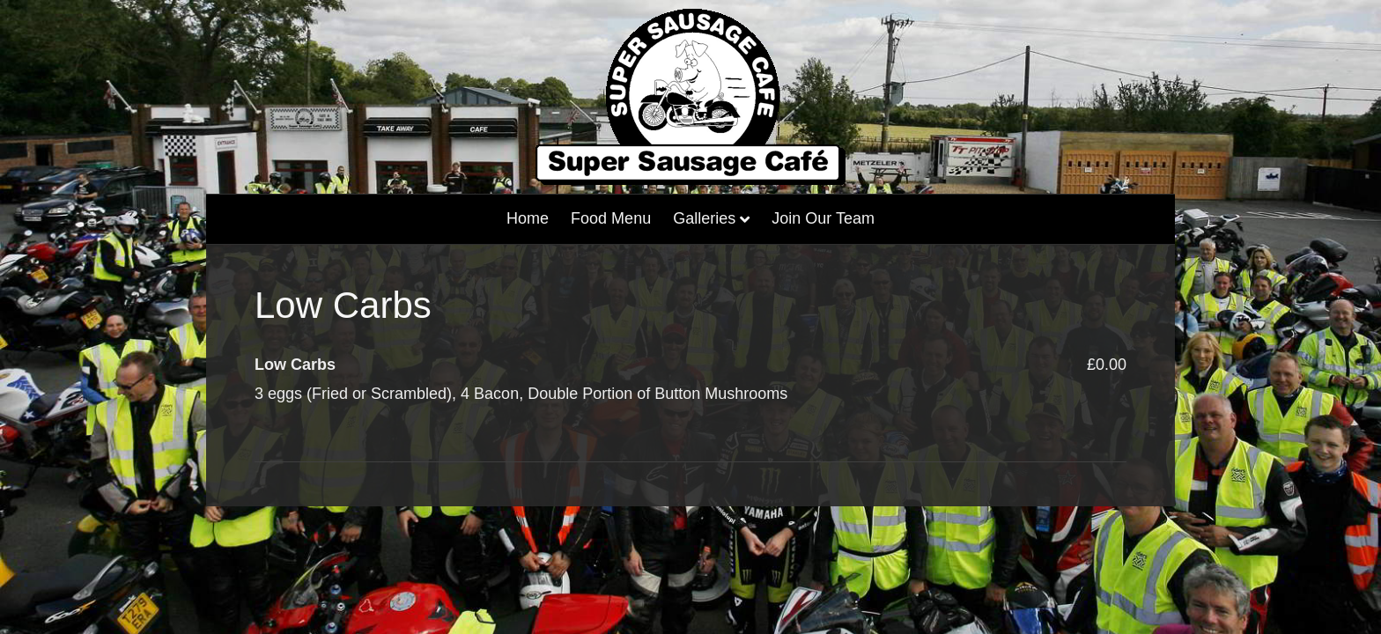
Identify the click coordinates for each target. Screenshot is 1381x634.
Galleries (704, 218)
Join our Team (823, 218)
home (527, 218)
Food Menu (611, 218)
